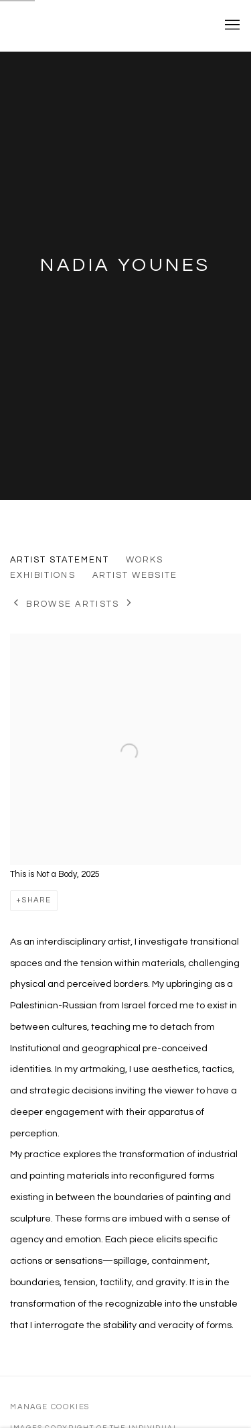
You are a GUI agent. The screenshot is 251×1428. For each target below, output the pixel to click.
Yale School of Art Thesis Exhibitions (105, 25)
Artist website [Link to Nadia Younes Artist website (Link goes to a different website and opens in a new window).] (135, 575)
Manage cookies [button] (50, 1407)
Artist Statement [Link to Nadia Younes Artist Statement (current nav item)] (59, 559)
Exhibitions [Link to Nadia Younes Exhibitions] (43, 575)
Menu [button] (231, 25)
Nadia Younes (125, 265)
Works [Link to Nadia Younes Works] (144, 559)
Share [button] (37, 900)
